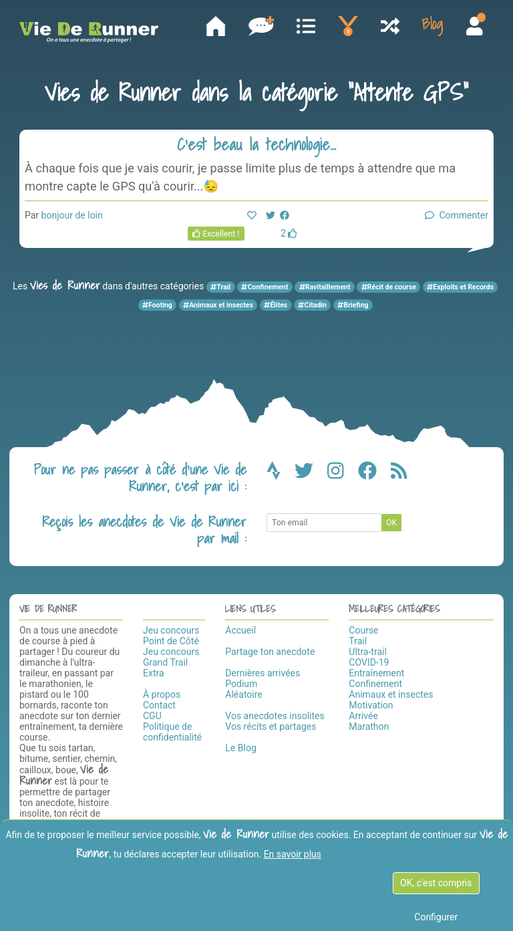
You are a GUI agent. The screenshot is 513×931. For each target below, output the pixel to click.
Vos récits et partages (270, 726)
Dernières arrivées (262, 673)
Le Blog (240, 748)
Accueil (240, 630)
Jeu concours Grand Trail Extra (171, 662)
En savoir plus (292, 854)
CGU (152, 715)
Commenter (456, 215)
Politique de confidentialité (172, 732)
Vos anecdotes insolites (274, 715)
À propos (161, 694)
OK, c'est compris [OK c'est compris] (436, 883)
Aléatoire (243, 694)
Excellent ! (216, 234)
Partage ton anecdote (270, 651)
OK (391, 522)
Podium (241, 683)
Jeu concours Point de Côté (171, 635)
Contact (159, 705)
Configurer (436, 917)
